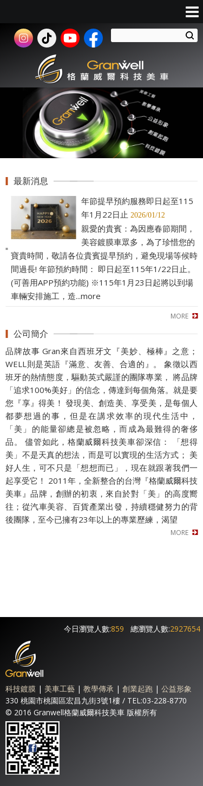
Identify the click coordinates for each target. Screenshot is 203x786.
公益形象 (176, 688)
